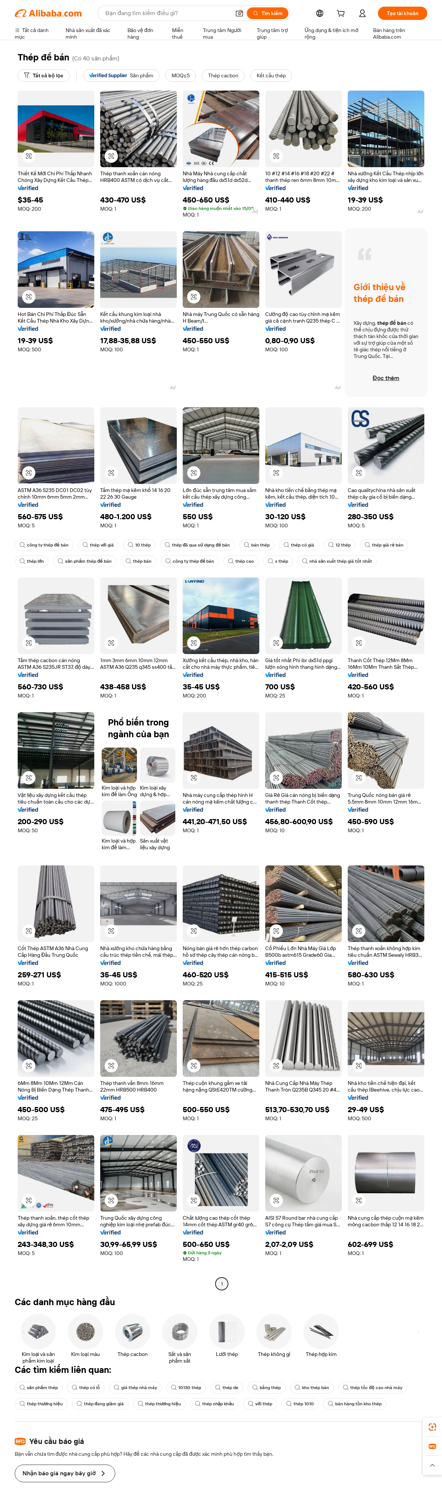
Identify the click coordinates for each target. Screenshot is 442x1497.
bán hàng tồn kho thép (355, 1404)
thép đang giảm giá (100, 1404)
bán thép (257, 545)
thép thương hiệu (41, 1404)
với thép (260, 1404)
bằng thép (266, 1388)
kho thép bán (312, 1388)
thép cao (241, 561)
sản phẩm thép (39, 1388)
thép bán (138, 561)
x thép (278, 561)
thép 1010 (300, 1404)
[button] (28, 156)
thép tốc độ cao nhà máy (372, 1388)
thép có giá (299, 545)
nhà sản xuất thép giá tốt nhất (337, 561)
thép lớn (32, 561)
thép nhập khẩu (214, 1404)
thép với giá (98, 545)
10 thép (139, 545)
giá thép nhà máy (135, 1388)
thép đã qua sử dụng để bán (197, 545)
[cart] (342, 14)
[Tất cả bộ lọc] (44, 75)
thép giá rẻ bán (384, 545)
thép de (226, 1388)
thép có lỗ (86, 1388)
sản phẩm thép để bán (84, 561)
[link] (432, 1427)
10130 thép (186, 1388)
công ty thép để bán (44, 545)
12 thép (339, 545)
